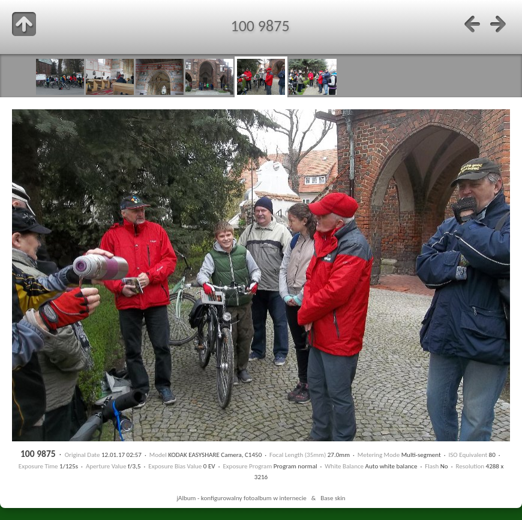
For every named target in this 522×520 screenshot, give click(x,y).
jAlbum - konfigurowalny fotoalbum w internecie (241, 498)
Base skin (332, 498)
